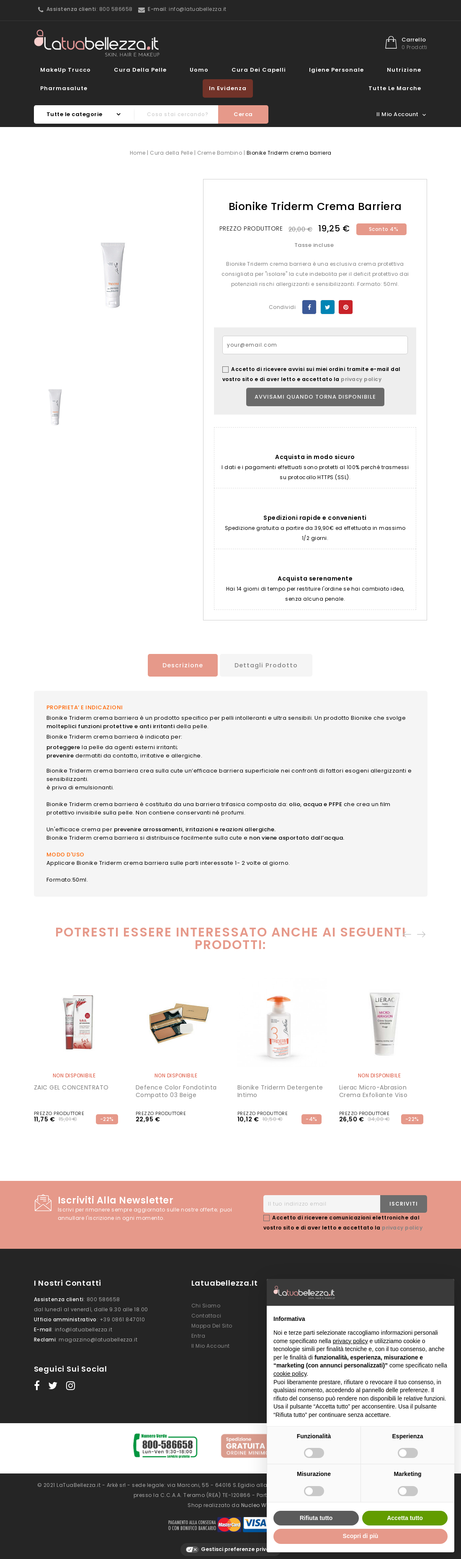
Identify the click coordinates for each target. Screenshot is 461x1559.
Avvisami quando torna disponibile (315, 397)
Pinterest (345, 307)
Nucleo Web (257, 1498)
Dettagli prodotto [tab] (267, 665)
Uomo (199, 70)
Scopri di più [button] (361, 1536)
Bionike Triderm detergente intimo (280, 1089)
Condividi (309, 307)
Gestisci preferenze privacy (230, 1543)
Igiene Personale (336, 70)
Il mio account (210, 1344)
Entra (198, 1334)
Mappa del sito (211, 1324)
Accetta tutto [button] (405, 1518)
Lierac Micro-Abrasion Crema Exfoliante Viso (373, 1089)
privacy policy (361, 379)
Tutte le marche (394, 88)
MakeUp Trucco (65, 70)
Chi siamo (206, 1303)
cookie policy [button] (289, 1373)
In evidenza (228, 88)
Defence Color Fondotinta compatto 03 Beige (176, 1089)
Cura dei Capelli (259, 70)
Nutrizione (404, 70)
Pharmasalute (64, 88)
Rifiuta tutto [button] (316, 1518)
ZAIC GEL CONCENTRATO (71, 1086)
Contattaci (206, 1314)
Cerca (243, 114)
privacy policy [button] (350, 1341)
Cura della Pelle (140, 70)
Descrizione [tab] (177, 665)
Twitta (327, 307)
